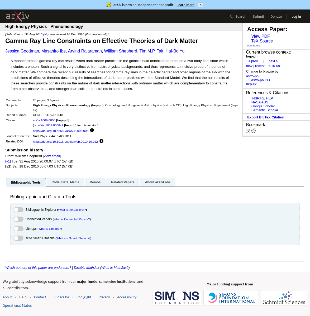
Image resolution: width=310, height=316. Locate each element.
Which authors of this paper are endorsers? (38, 268)
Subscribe (61, 297)
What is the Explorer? (72, 209)
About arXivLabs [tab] (157, 182)
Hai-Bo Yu (175, 51)
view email (52, 156)
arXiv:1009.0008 (44, 120)
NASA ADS (259, 102)
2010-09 (274, 66)
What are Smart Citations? (73, 238)
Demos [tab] (95, 182)
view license (253, 45)
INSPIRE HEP (262, 98)
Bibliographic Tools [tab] (26, 182)
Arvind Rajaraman (85, 51)
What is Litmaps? (50, 228)
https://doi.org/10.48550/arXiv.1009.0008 (60, 130)
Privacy (104, 297)
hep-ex (251, 84)
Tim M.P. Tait (151, 51)
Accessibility (126, 297)
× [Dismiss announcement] (200, 5)
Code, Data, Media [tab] (65, 182)
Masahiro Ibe (53, 51)
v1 (45, 34)
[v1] (8, 161)
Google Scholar (263, 106)
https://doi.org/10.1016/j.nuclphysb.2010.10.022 (65, 141)
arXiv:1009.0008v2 (50, 125)
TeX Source (262, 41)
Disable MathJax (86, 268)
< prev (253, 61)
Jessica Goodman (22, 51)
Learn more (185, 5)
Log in (296, 16)
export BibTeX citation (265, 117)
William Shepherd (120, 51)
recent (260, 66)
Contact (40, 297)
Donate (276, 16)
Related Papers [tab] (122, 182)
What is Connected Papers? (72, 219)
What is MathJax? (114, 268)
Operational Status (17, 305)
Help (23, 297)
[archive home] (17, 16)
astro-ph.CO (260, 80)
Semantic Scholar (264, 110)
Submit (258, 16)
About (7, 297)
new (249, 66)
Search (238, 16)
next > (273, 61)
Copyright (84, 297)
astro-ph (252, 76)
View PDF (260, 36)
